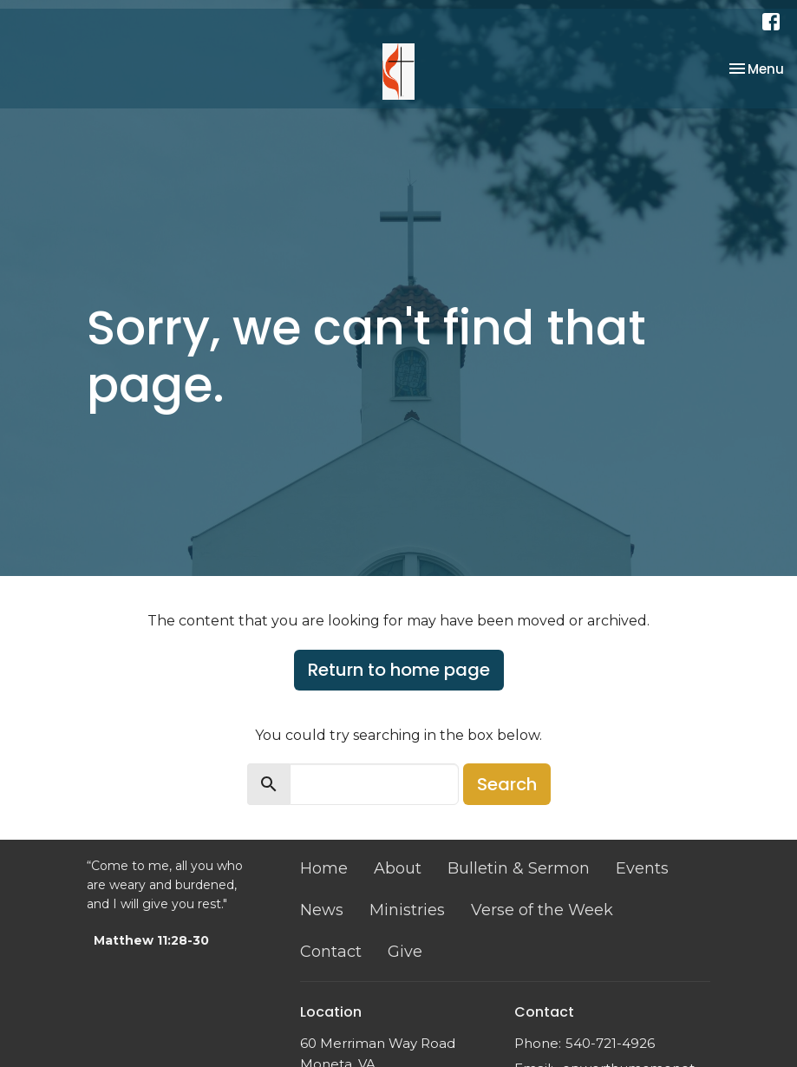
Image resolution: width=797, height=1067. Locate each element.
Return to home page (399, 670)
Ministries (407, 910)
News (321, 910)
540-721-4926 (610, 1043)
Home (324, 868)
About (397, 868)
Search (507, 784)
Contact (331, 951)
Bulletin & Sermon (518, 868)
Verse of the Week (542, 910)
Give (405, 951)
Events (642, 868)
